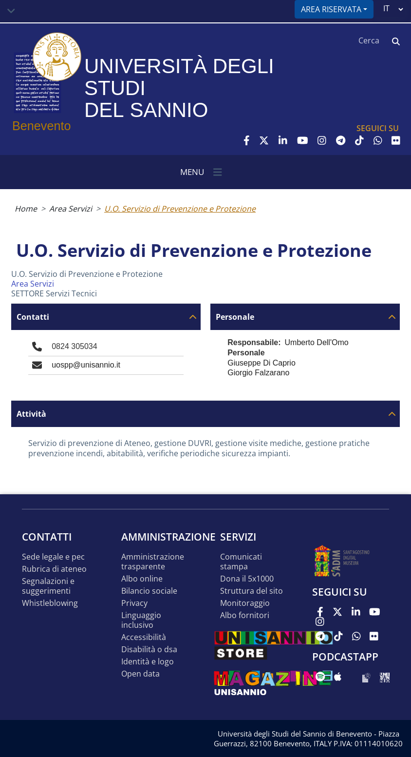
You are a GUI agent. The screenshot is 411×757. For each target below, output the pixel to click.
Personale (235, 317)
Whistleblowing (50, 603)
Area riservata (331, 9)
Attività (31, 414)
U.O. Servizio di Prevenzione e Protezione (180, 208)
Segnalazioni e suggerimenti (48, 586)
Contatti (33, 317)
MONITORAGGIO (245, 603)
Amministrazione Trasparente (152, 562)
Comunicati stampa (241, 562)
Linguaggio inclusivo (141, 620)
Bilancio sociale (149, 591)
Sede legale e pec (53, 557)
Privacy (134, 603)
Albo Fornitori (244, 615)
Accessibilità (143, 637)
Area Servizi (70, 208)
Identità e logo (147, 662)
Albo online (142, 579)
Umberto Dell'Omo (317, 342)
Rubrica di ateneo (54, 569)
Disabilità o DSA (149, 649)
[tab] (106, 316)
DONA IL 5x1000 (247, 579)
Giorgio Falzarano (258, 373)
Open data (140, 674)
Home (26, 208)
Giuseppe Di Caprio (261, 363)
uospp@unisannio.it (86, 365)
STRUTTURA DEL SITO (251, 591)
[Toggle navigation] (11, 11)
